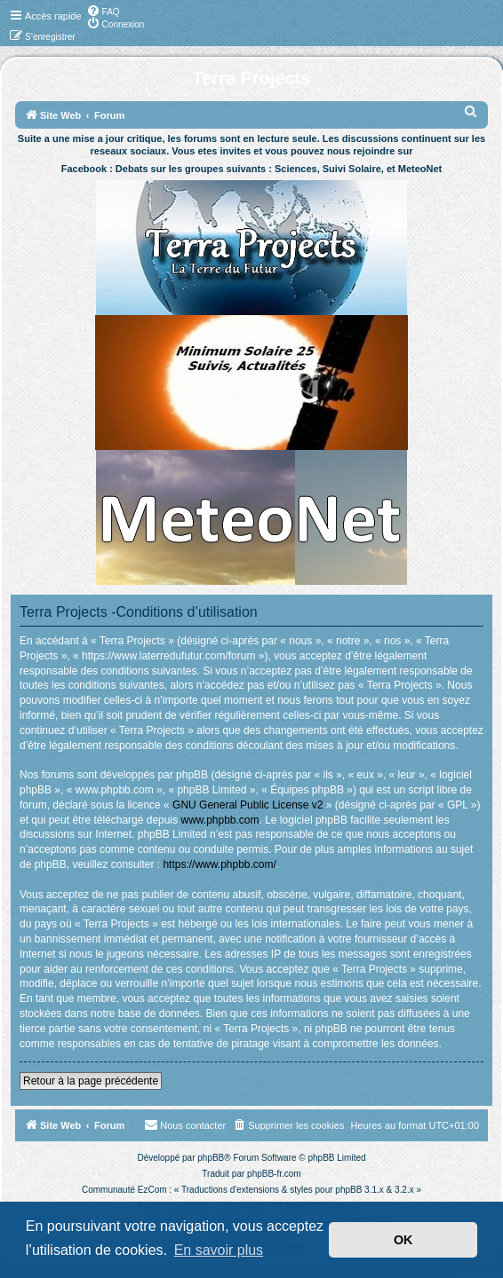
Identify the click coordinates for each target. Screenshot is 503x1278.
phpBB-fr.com (274, 1174)
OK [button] (403, 1240)
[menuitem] (103, 10)
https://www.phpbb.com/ (219, 864)
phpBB (210, 1158)
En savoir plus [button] (219, 1250)
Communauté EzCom (124, 1190)
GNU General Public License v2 (247, 805)
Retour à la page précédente (90, 1081)
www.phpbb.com (219, 820)
